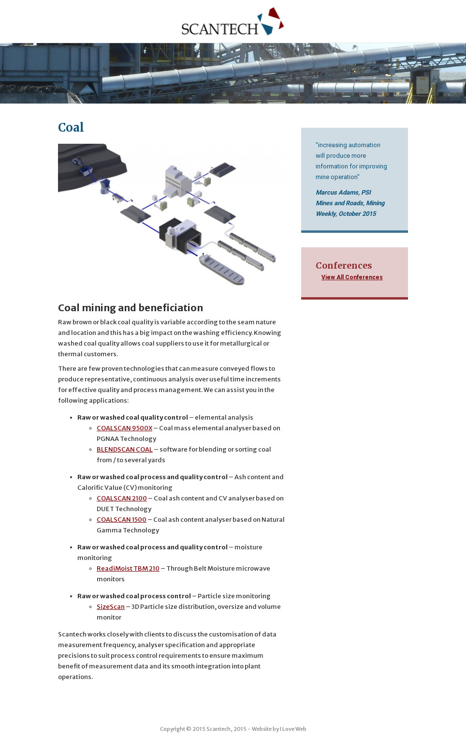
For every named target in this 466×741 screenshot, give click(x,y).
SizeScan (111, 607)
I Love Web (293, 729)
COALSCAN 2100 (122, 498)
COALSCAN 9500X (124, 428)
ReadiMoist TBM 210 (128, 568)
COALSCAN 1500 (121, 519)
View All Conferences (352, 277)
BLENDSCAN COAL (125, 449)
